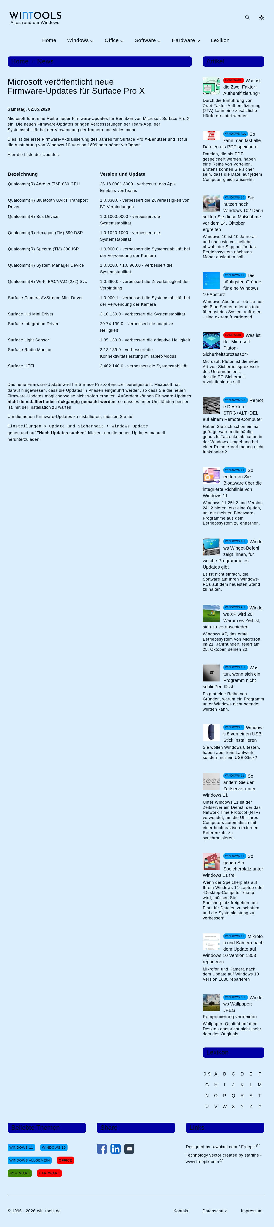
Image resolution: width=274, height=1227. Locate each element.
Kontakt (180, 1211)
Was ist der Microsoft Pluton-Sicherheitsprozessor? (232, 345)
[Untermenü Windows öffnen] (91, 41)
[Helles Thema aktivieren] (261, 17)
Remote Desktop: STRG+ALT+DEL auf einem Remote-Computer (233, 410)
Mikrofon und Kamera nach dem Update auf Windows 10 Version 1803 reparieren (233, 949)
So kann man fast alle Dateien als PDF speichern (232, 140)
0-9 (207, 1073)
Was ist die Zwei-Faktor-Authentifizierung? (242, 87)
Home (49, 40)
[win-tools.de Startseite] (35, 18)
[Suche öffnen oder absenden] (247, 17)
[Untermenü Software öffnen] (158, 41)
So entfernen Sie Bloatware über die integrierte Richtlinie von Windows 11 (232, 483)
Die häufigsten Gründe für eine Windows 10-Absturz (232, 285)
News (45, 61)
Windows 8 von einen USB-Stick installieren (243, 734)
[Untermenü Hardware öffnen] (197, 41)
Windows (78, 40)
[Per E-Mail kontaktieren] (129, 1150)
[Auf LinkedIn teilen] (115, 1150)
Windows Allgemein (29, 1160)
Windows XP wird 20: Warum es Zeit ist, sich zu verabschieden (233, 617)
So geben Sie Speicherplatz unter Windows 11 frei (233, 866)
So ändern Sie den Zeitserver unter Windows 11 (229, 786)
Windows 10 (54, 1147)
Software (145, 40)
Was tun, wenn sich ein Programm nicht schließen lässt (231, 677)
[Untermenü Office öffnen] (121, 41)
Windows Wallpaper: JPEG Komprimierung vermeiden (233, 1007)
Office (112, 40)
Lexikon (220, 40)
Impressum (252, 1211)
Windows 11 (21, 1147)
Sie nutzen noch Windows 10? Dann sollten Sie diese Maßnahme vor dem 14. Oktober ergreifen (233, 213)
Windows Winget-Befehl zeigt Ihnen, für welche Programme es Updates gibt (233, 554)
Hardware (183, 40)
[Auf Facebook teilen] (102, 1150)
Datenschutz (214, 1211)
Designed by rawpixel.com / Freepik (221, 1147)
